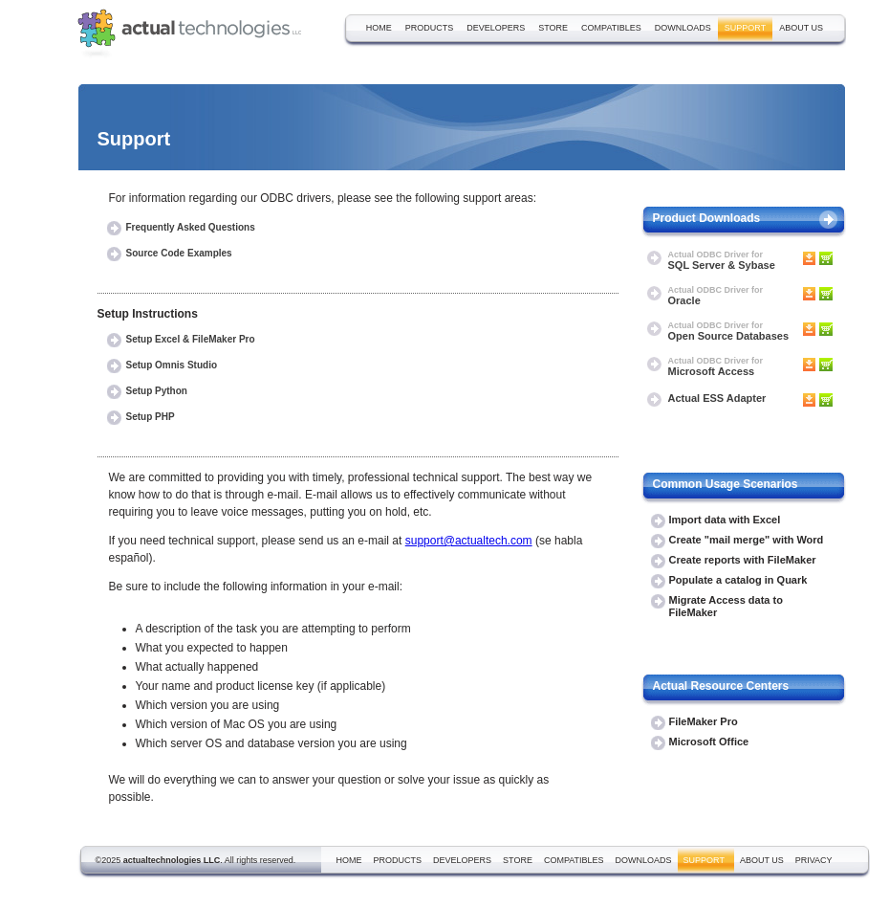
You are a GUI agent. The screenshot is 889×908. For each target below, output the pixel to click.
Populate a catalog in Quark (738, 580)
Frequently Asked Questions (190, 227)
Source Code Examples (179, 253)
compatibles (611, 28)
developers (495, 28)
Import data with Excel (725, 519)
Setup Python (156, 391)
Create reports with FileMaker (742, 559)
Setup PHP (150, 416)
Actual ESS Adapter (717, 398)
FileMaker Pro (703, 721)
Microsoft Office (709, 741)
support (745, 28)
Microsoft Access (716, 367)
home (379, 28)
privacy (814, 860)
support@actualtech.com (468, 540)
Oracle (716, 296)
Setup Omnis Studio (172, 365)
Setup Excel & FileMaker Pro (190, 339)
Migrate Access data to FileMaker (726, 606)
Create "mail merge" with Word (746, 539)
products (429, 28)
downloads (683, 28)
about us (801, 28)
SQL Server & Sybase (721, 261)
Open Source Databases (729, 331)
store (553, 28)
